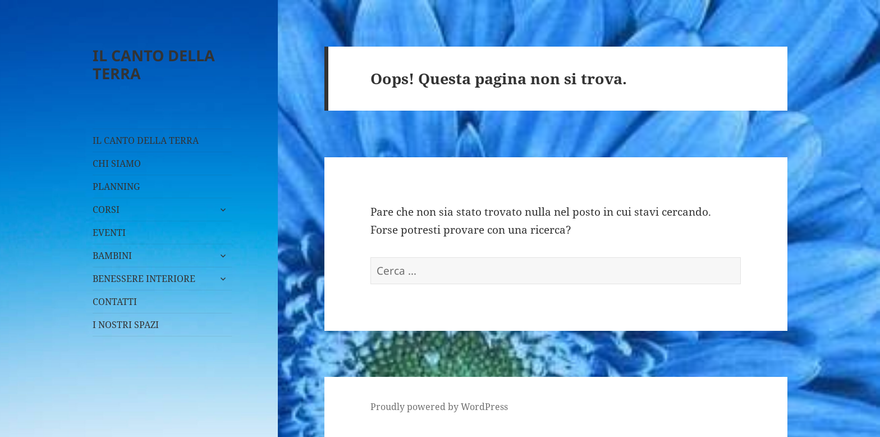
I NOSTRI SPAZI (126, 324)
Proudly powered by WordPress (439, 406)
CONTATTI (115, 301)
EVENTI (109, 232)
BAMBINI (112, 255)
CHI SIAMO (117, 163)
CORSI (106, 209)
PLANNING (116, 186)
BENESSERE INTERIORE (144, 278)
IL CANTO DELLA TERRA (154, 64)
